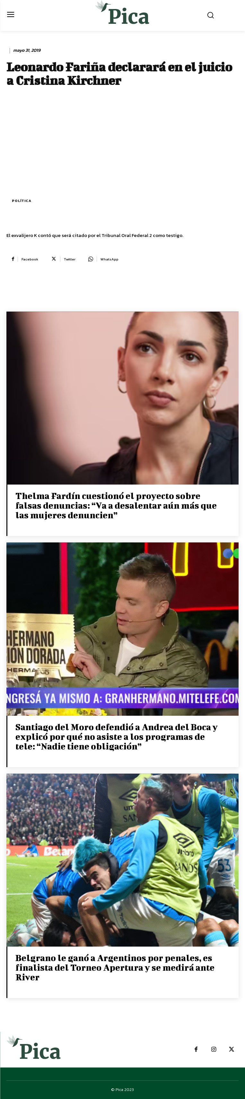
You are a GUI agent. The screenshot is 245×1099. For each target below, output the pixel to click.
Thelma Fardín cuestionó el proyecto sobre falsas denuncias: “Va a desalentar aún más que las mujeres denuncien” (116, 505)
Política (21, 200)
